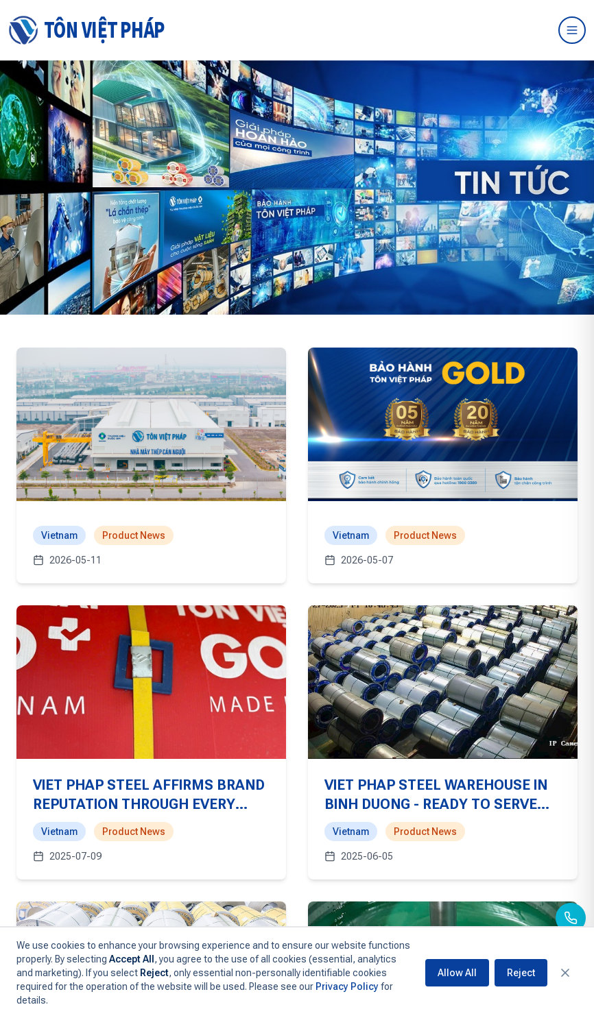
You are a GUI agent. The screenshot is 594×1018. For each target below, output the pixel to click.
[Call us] (571, 918)
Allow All (457, 972)
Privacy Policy (347, 986)
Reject (521, 972)
